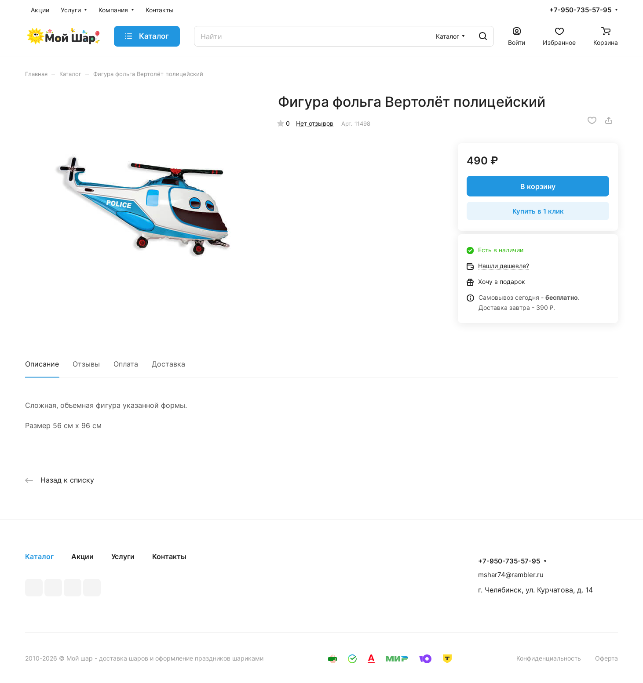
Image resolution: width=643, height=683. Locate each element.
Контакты (169, 556)
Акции (82, 556)
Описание (42, 364)
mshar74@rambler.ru (511, 574)
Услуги (123, 556)
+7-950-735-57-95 (580, 10)
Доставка (168, 364)
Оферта (606, 658)
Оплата (125, 364)
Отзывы (86, 364)
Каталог (39, 556)
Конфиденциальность (548, 658)
